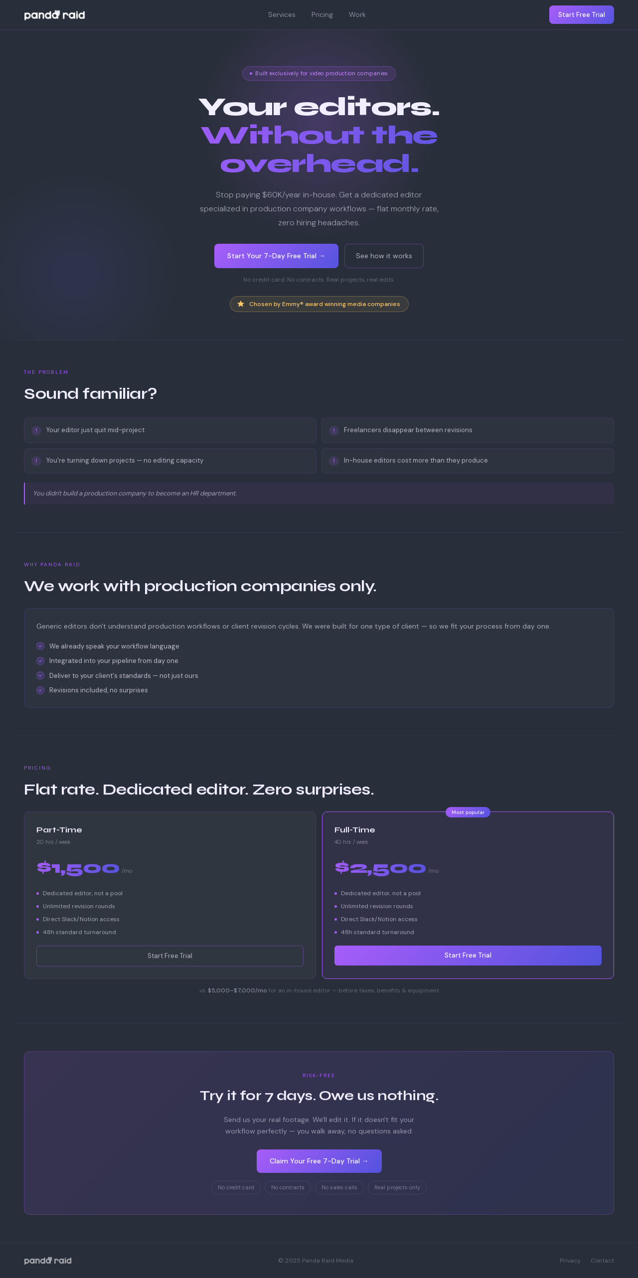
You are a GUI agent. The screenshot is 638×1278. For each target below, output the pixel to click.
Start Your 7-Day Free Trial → (276, 256)
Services (282, 14)
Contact (602, 1261)
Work (357, 14)
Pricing (322, 14)
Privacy (570, 1261)
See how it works (384, 256)
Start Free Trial (581, 14)
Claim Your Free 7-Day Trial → (319, 1162)
